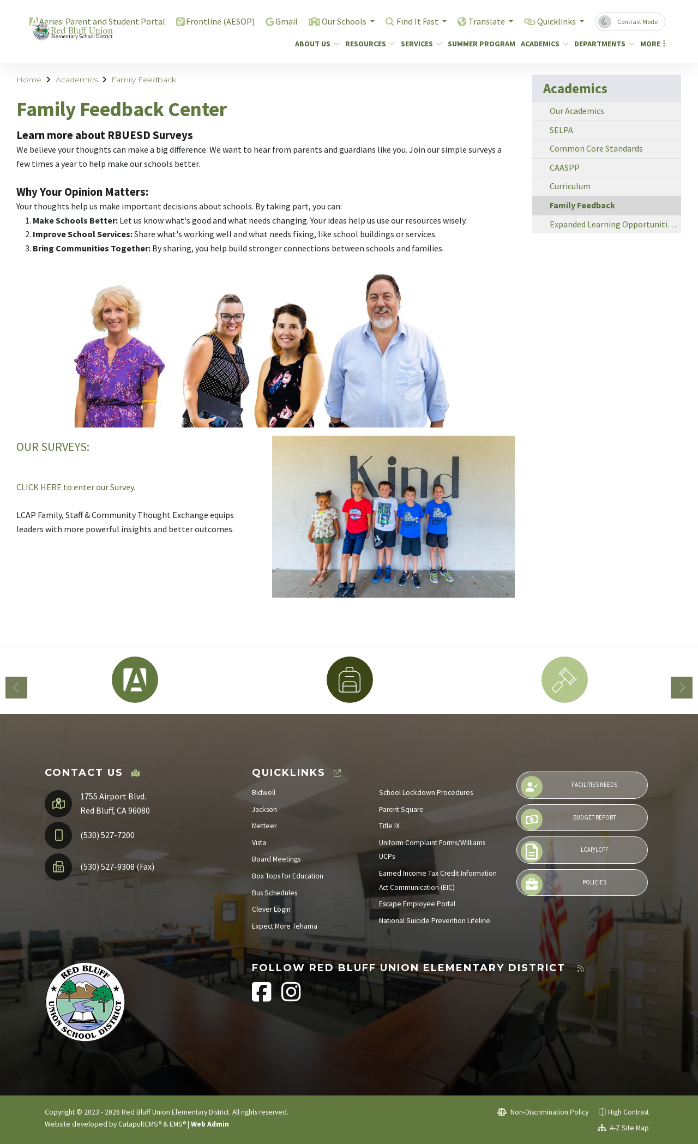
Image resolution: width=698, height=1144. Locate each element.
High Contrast (628, 1112)
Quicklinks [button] (554, 21)
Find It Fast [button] (410, 21)
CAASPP (565, 167)
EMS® (178, 1124)
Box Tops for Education (287, 876)
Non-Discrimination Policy (542, 1112)
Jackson (264, 809)
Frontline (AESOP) (206, 21)
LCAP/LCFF (564, 852)
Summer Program (478, 44)
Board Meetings (276, 859)
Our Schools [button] (333, 21)
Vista (259, 842)
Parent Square (401, 809)
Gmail (274, 21)
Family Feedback (143, 80)
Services (419, 44)
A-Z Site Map (623, 1128)
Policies (563, 884)
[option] (134, 680)
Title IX (389, 825)
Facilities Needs (569, 787)
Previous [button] (16, 688)
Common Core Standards (596, 148)
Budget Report (568, 819)
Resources (367, 44)
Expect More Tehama (284, 926)
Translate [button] (481, 21)
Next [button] (682, 688)
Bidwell (263, 792)
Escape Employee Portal (417, 903)
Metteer (264, 825)
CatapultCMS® (139, 1124)
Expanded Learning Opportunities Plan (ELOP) (615, 224)
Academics (542, 44)
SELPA (561, 129)
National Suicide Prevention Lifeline (434, 920)
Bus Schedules (274, 893)
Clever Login (271, 909)
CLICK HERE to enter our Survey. (76, 486)
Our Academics (577, 110)
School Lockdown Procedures (426, 792)
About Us (315, 44)
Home (28, 80)
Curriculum (570, 185)
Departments (601, 44)
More (651, 44)
